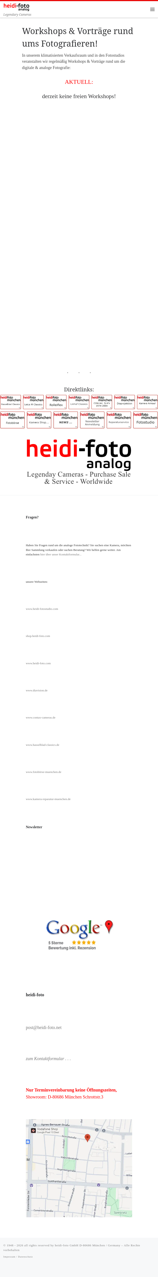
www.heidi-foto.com (38, 663)
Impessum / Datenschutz (18, 1256)
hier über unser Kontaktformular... (60, 554)
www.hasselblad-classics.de (42, 744)
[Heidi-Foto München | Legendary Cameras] (16, 6)
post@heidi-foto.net (43, 1027)
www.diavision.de (36, 690)
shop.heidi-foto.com (38, 636)
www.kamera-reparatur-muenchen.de (48, 799)
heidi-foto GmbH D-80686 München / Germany (87, 1245)
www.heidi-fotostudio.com (42, 608)
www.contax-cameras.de (40, 717)
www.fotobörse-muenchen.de (43, 772)
